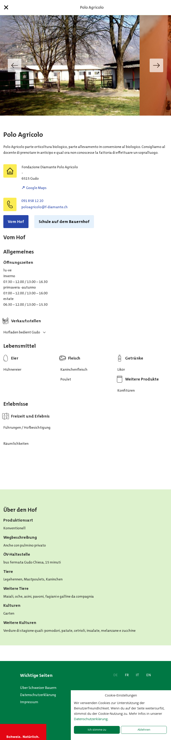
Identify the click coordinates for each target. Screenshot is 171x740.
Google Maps (36, 187)
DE (115, 675)
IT (137, 675)
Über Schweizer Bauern (38, 687)
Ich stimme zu (97, 730)
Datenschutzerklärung (38, 694)
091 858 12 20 (32, 200)
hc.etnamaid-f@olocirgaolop (44, 207)
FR (127, 675)
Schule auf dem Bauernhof (64, 221)
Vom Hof (16, 221)
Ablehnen (144, 730)
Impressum (29, 702)
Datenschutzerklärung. (91, 719)
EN (148, 675)
